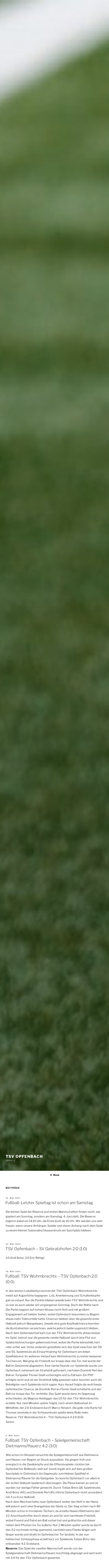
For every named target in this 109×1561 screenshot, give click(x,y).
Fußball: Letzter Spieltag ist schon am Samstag (49, 1202)
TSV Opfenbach (24, 1156)
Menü (54, 1175)
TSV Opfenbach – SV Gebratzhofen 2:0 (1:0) (46, 1248)
